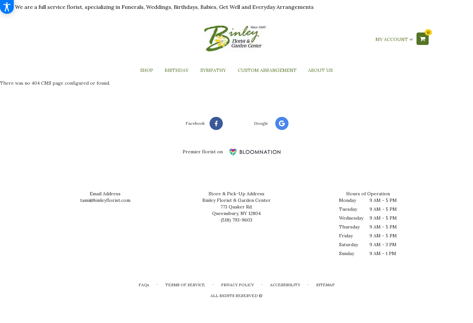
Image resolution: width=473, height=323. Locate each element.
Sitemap (325, 284)
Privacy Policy (237, 284)
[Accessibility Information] (7, 7)
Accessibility (285, 284)
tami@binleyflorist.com (105, 200)
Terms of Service (185, 284)
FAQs (144, 284)
